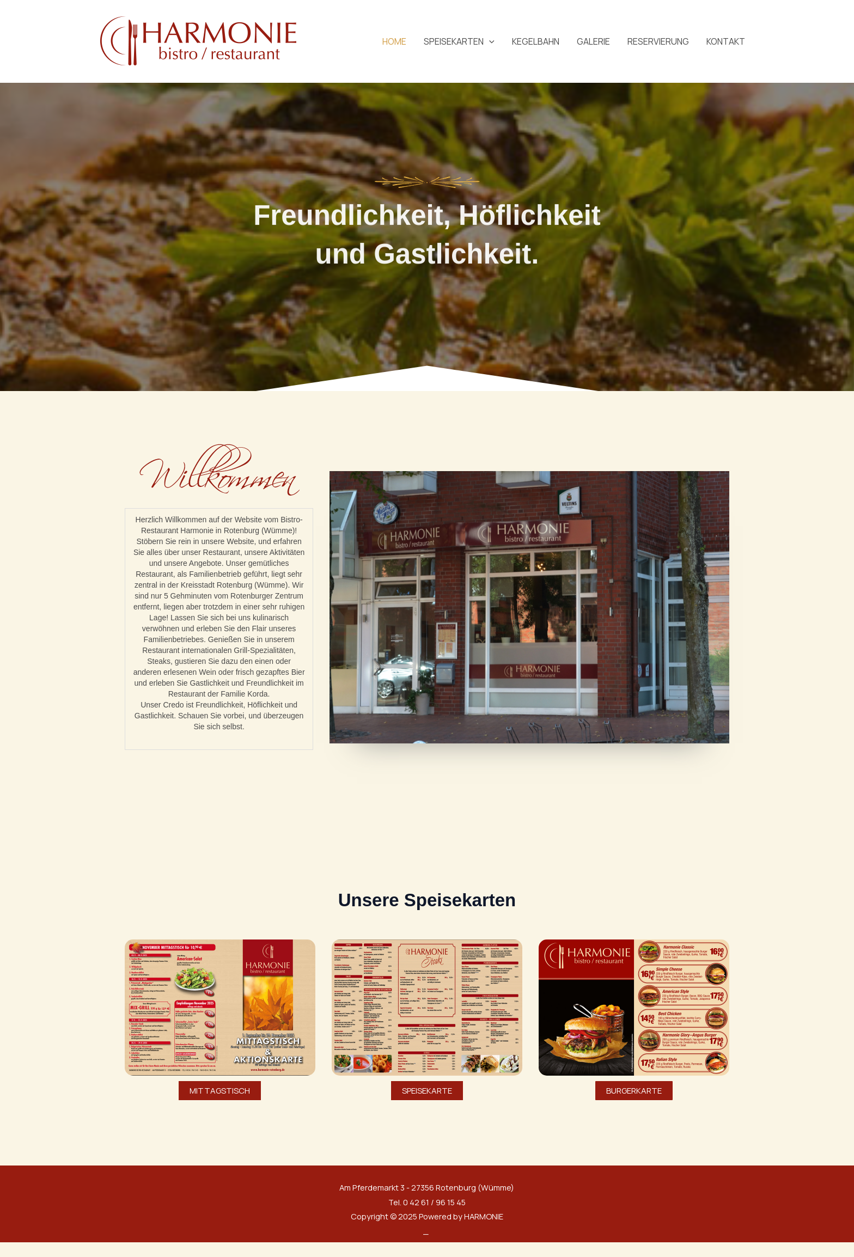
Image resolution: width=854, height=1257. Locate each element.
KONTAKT (725, 41)
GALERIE (593, 41)
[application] (489, 41)
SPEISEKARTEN (459, 41)
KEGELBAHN (535, 41)
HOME (394, 41)
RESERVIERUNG (658, 41)
